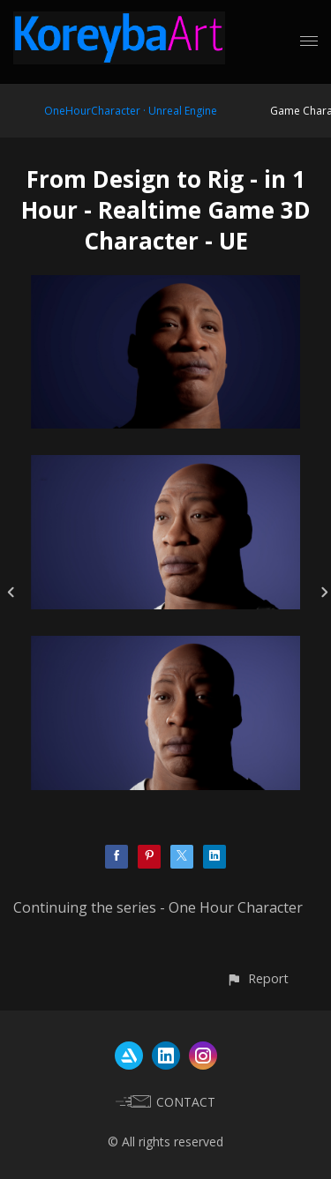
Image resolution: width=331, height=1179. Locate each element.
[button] (257, 978)
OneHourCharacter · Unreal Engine (130, 110)
